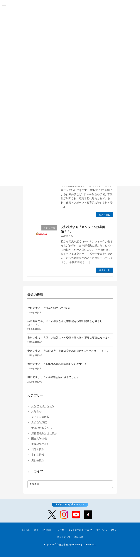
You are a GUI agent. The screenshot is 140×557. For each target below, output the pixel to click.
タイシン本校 (39, 422)
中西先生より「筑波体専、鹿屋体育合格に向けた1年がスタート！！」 (68, 350)
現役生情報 (37, 460)
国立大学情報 (39, 438)
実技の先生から (40, 443)
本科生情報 (37, 454)
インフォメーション (42, 406)
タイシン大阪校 (40, 416)
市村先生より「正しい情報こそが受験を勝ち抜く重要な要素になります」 (70, 337)
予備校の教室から (41, 427)
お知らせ (36, 411)
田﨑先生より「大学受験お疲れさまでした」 (53, 377)
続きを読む (104, 214)
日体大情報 (37, 449)
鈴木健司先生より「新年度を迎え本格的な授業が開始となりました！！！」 (64, 323)
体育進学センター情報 (44, 433)
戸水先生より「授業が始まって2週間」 (50, 307)
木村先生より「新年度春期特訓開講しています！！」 (58, 363)
